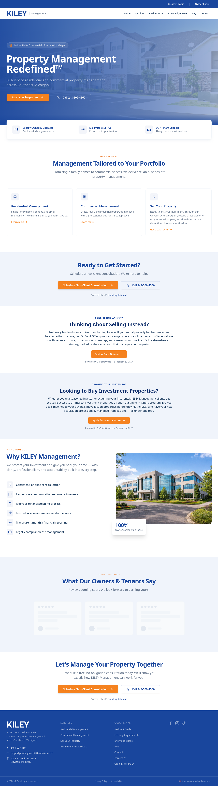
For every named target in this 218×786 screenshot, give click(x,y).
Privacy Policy (100, 781)
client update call (117, 295)
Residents (156, 13)
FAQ (194, 13)
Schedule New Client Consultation (88, 285)
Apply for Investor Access (108, 420)
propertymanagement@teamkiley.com (28, 753)
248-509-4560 (16, 747)
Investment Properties (74, 746)
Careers (120, 758)
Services (139, 13)
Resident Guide (122, 729)
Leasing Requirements (126, 735)
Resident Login (176, 4)
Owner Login (202, 4)
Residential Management (74, 729)
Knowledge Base (177, 13)
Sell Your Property (70, 740)
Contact (205, 13)
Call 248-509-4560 (71, 97)
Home (127, 13)
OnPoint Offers (104, 361)
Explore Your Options (109, 354)
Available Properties (28, 97)
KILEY (16, 781)
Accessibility (116, 781)
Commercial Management (75, 735)
